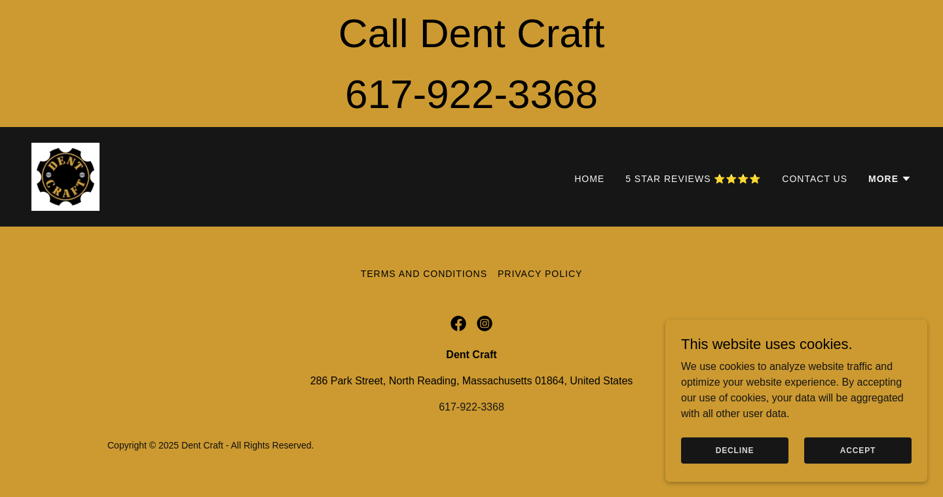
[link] (65, 175)
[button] (890, 179)
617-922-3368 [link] (471, 407)
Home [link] (589, 179)
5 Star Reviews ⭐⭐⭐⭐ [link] (693, 179)
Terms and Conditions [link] (424, 273)
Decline (735, 449)
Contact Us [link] (814, 179)
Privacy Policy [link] (540, 273)
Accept (858, 449)
